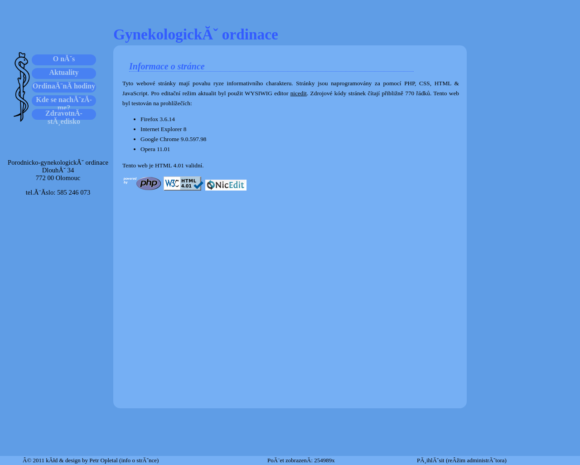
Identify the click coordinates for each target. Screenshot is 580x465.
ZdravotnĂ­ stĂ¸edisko (63, 114)
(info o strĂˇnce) (139, 460)
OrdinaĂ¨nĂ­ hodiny (64, 86)
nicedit (298, 93)
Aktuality (64, 72)
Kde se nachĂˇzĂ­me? (64, 101)
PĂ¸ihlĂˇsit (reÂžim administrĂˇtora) (462, 460)
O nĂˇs (64, 59)
